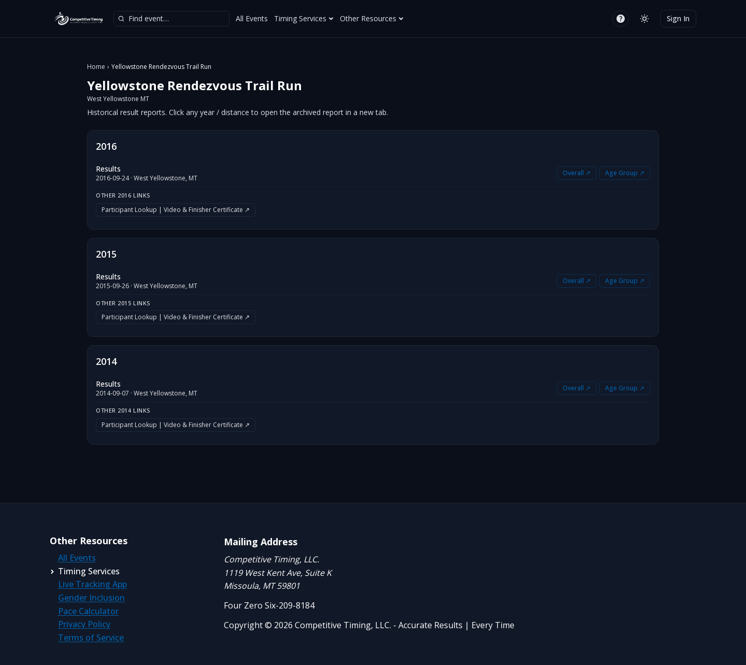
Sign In (678, 18)
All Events (252, 18)
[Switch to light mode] (644, 18)
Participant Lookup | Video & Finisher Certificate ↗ (176, 209)
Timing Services (304, 18)
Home (96, 67)
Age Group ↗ (624, 172)
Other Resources (372, 18)
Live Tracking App (92, 584)
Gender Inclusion (91, 597)
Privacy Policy (84, 624)
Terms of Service (91, 637)
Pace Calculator (88, 611)
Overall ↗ (577, 172)
